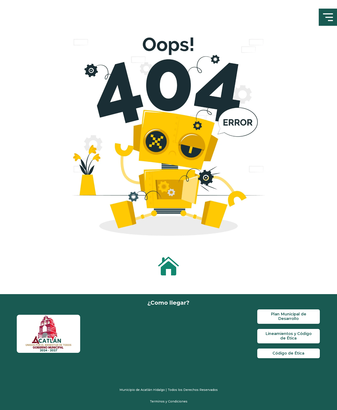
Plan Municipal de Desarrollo (288, 316)
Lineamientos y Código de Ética (288, 336)
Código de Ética (288, 353)
